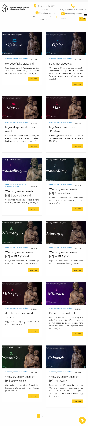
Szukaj (82, 19)
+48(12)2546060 (66, 9)
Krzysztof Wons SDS (19, 184)
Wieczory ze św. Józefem (20, 59)
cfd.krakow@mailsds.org (75, 14)
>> (49, 416)
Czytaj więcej (33, 78)
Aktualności (8, 59)
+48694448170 (80, 9)
